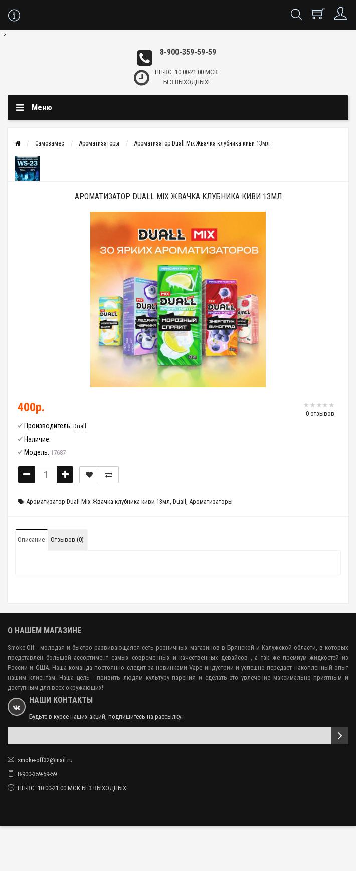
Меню (42, 107)
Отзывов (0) (67, 539)
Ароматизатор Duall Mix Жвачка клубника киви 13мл (202, 143)
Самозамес (49, 143)
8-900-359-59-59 (188, 52)
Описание (31, 539)
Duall (179, 501)
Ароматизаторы (99, 143)
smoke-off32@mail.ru (45, 760)
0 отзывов (320, 413)
